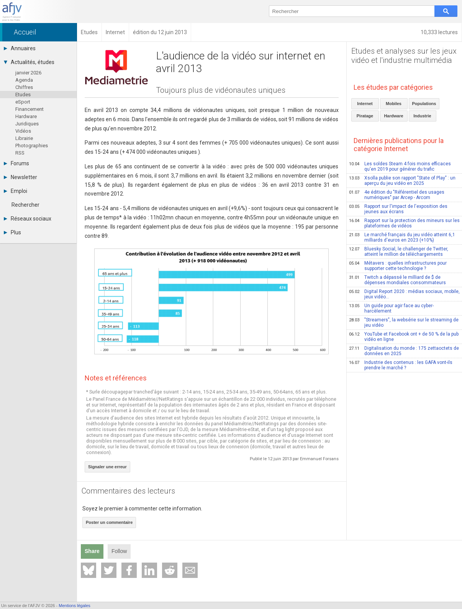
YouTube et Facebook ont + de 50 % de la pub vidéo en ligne (404, 336)
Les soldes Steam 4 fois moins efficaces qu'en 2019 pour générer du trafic (400, 166)
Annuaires (20, 48)
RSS (20, 153)
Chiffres (24, 87)
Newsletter (20, 177)
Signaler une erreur (107, 466)
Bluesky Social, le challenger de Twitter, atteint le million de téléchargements (398, 251)
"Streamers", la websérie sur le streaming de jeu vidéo (404, 322)
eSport (22, 102)
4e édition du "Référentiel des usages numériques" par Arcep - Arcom (396, 194)
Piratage (365, 116)
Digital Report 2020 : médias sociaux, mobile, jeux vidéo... (404, 294)
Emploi (15, 191)
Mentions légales (74, 605)
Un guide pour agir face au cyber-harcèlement (391, 308)
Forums (16, 163)
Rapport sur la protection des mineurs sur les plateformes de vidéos (404, 223)
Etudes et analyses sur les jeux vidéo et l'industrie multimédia (404, 55)
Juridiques (27, 124)
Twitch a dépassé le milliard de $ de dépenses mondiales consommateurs (397, 280)
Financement (29, 109)
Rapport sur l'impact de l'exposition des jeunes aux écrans (398, 209)
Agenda (24, 80)
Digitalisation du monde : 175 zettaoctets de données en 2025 (404, 351)
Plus (12, 232)
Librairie (24, 138)
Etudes (23, 94)
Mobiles (393, 103)
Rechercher (25, 205)
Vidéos (23, 131)
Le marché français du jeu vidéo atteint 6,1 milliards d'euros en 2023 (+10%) (402, 237)
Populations (424, 103)
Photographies (31, 145)
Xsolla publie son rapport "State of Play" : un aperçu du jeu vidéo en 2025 (402, 180)
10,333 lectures (439, 32)
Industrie (422, 116)
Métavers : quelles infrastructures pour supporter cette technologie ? (398, 265)
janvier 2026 (28, 73)
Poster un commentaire (109, 522)
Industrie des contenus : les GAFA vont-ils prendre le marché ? (400, 365)
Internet (364, 103)
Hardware (26, 116)
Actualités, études (29, 62)
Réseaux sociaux (27, 219)
